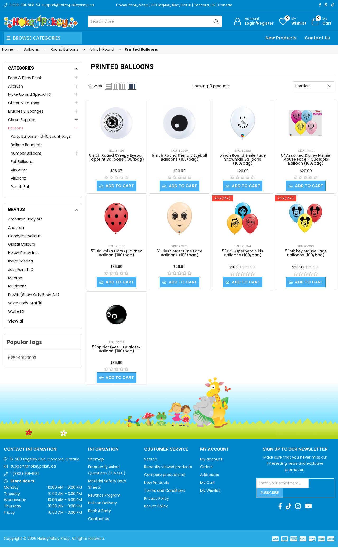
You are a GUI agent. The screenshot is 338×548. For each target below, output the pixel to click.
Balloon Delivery (102, 503)
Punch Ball (20, 186)
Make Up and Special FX (29, 94)
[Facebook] (320, 5)
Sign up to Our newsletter (295, 450)
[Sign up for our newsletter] (282, 484)
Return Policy (156, 506)
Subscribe (269, 493)
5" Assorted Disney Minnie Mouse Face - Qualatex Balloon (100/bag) (305, 159)
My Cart (207, 483)
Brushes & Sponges (25, 111)
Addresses (209, 475)
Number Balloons (26, 153)
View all (16, 321)
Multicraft (17, 286)
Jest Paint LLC (20, 269)
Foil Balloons (22, 161)
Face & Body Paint (24, 77)
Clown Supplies (22, 119)
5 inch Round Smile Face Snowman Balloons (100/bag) (242, 159)
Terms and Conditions (164, 491)
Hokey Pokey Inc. (23, 252)
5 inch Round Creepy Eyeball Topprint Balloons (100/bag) (116, 157)
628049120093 (22, 357)
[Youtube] (308, 507)
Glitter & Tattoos (23, 102)
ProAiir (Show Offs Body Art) (33, 294)
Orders (206, 467)
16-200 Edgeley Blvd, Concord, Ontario (44, 460)
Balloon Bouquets (27, 144)
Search (150, 460)
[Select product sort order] (313, 86)
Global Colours (21, 244)
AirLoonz (18, 178)
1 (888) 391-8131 (24, 474)
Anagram (16, 227)
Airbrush (15, 86)
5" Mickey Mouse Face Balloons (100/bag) (306, 253)
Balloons (15, 128)
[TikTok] (332, 5)
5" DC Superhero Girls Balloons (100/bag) (242, 253)
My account (211, 460)
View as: (95, 86)
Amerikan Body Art (25, 219)
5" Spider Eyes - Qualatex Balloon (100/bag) (116, 349)
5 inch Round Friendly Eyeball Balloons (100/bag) (179, 157)
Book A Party (99, 511)
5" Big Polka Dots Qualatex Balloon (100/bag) (116, 253)
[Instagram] (326, 5)
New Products (281, 38)
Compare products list (165, 475)
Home (7, 49)
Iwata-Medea (20, 261)
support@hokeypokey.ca (33, 467)
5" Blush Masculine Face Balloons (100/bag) (179, 253)
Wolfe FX (16, 311)
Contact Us (317, 38)
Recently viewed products (168, 467)
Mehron (15, 278)
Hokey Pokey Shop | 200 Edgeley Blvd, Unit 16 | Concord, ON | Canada (174, 5)
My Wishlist (210, 491)
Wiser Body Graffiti (25, 303)
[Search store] (155, 21)
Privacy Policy (156, 499)
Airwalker (19, 170)
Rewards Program (104, 496)
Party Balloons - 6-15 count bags (41, 136)
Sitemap (96, 460)
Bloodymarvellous (24, 236)
